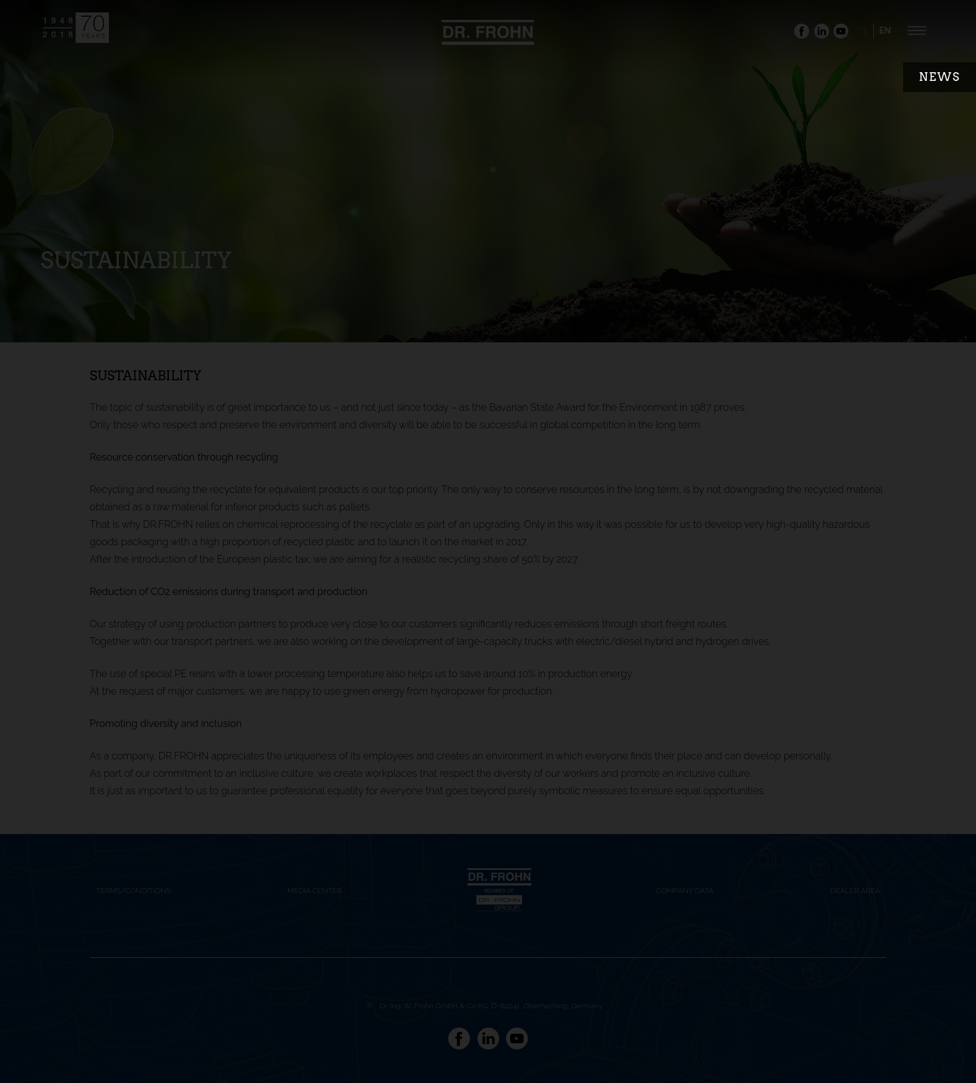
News (939, 76)
